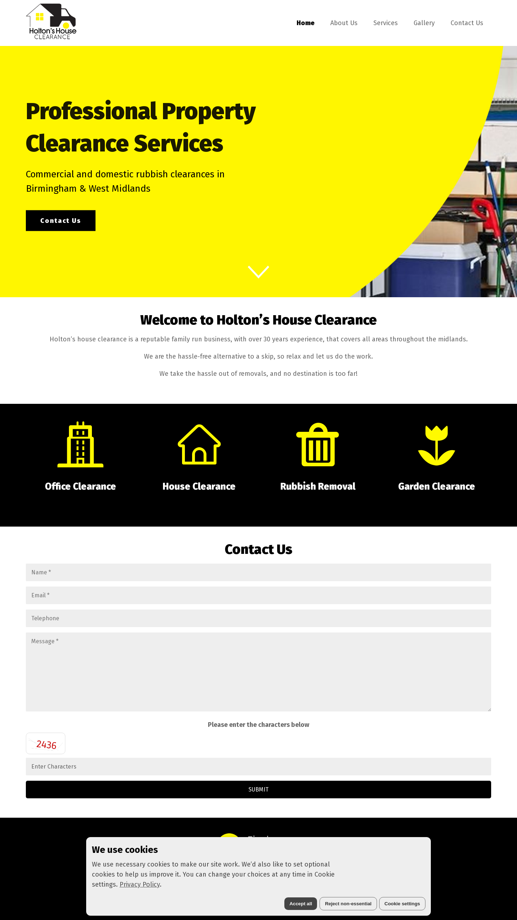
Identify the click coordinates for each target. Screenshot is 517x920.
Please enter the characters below (258, 725)
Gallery (424, 23)
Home (306, 23)
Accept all (300, 903)
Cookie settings (402, 903)
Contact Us (467, 23)
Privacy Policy (140, 884)
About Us (344, 23)
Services (385, 23)
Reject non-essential (348, 903)
